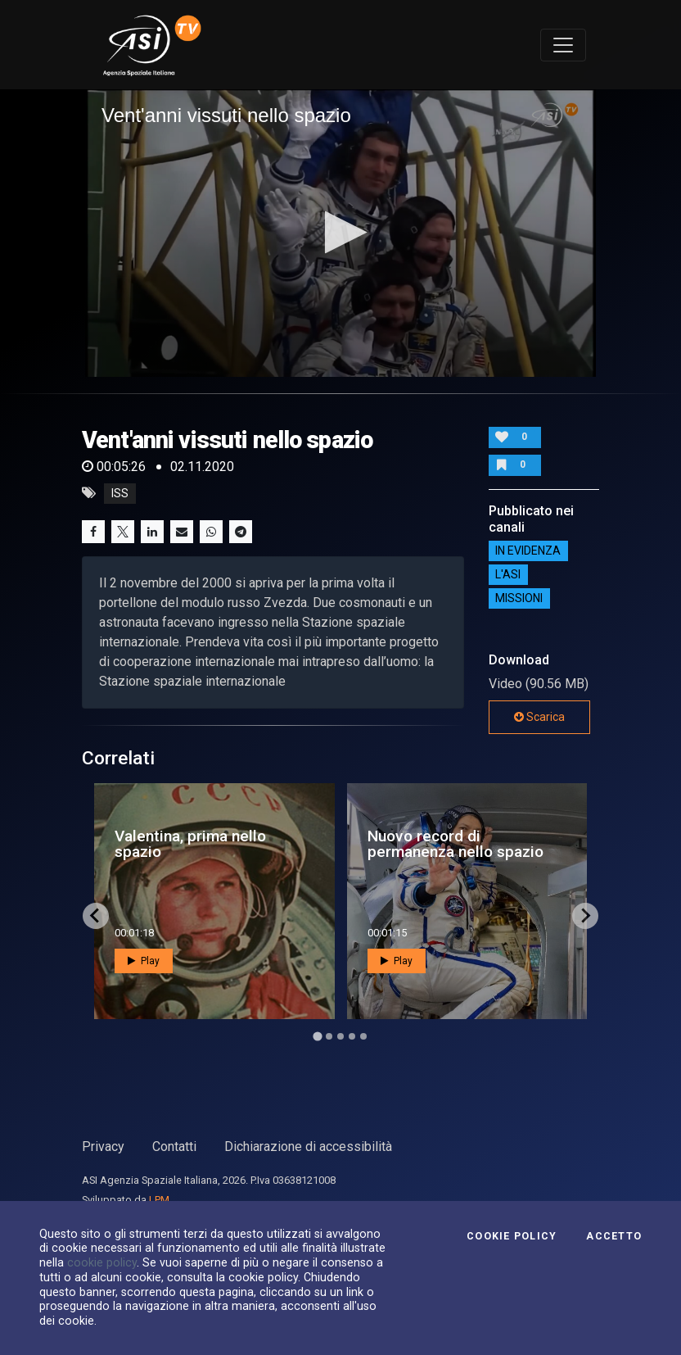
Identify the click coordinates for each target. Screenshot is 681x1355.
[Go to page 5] (363, 1036)
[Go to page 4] (352, 1036)
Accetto (614, 1236)
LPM (159, 1200)
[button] (340, 232)
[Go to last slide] (96, 916)
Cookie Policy (512, 1236)
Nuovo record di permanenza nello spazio (455, 844)
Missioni (519, 598)
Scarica (539, 716)
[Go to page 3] (340, 1036)
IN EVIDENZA (528, 551)
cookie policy (102, 1262)
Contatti (174, 1146)
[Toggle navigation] (563, 45)
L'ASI (508, 575)
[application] (340, 233)
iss (120, 493)
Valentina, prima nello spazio (190, 844)
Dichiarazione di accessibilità (308, 1146)
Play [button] (144, 961)
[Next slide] (585, 916)
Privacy (103, 1146)
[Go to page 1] (317, 1035)
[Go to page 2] (329, 1036)
